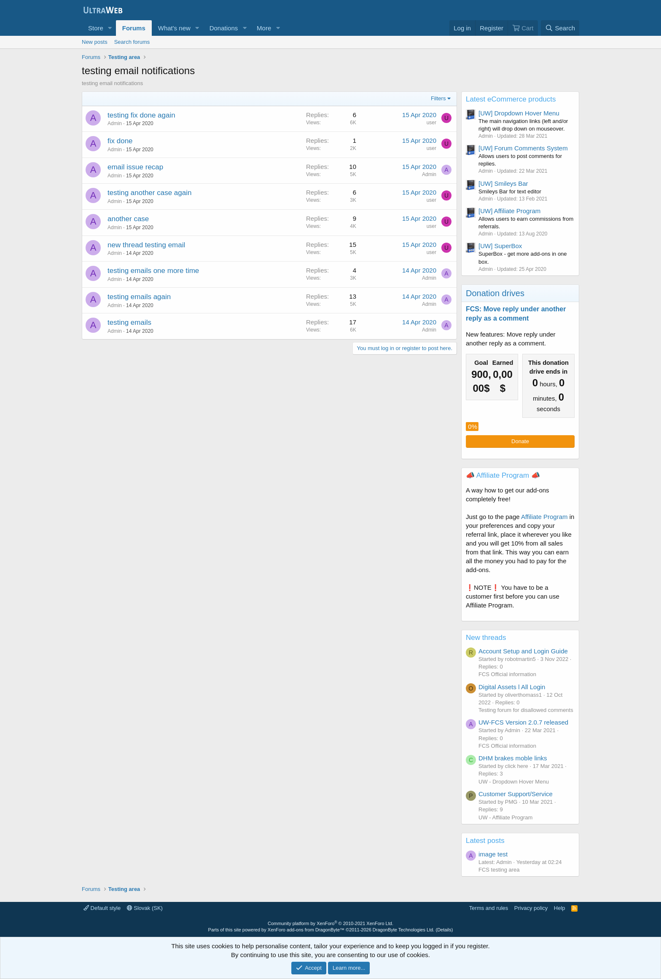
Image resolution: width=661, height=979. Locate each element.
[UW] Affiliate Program (509, 210)
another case (128, 219)
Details (444, 929)
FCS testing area (499, 870)
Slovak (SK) (145, 908)
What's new (174, 28)
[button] (110, 28)
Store (95, 28)
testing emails (129, 322)
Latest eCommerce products (511, 99)
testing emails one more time (153, 271)
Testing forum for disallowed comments (525, 710)
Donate (520, 441)
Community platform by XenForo (330, 923)
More (264, 28)
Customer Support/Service (515, 793)
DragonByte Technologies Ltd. (404, 929)
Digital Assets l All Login (511, 686)
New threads (486, 638)
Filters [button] (438, 98)
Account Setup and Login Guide (523, 651)
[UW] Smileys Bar (503, 183)
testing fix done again (141, 115)
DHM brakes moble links (512, 758)
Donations (224, 28)
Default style (102, 908)
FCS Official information (507, 674)
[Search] (560, 28)
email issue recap (135, 167)
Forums (133, 28)
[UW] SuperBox (500, 245)
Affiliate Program (544, 516)
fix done (120, 141)
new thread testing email (146, 245)
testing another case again (149, 193)
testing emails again (139, 297)
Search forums (132, 42)
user (431, 123)
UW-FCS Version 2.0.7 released (523, 722)
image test (493, 854)
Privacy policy (531, 908)
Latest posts (485, 841)
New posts (94, 42)
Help (559, 908)
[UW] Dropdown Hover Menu (518, 113)
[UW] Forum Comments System (523, 148)
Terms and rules (488, 908)
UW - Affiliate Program (505, 817)
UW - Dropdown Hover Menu (513, 781)
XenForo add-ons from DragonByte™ (306, 929)
